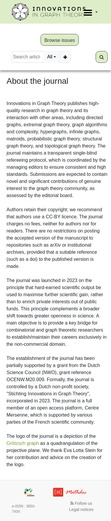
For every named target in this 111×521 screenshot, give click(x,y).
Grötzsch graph (23, 443)
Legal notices (81, 509)
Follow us (81, 503)
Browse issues (59, 40)
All (49, 56)
